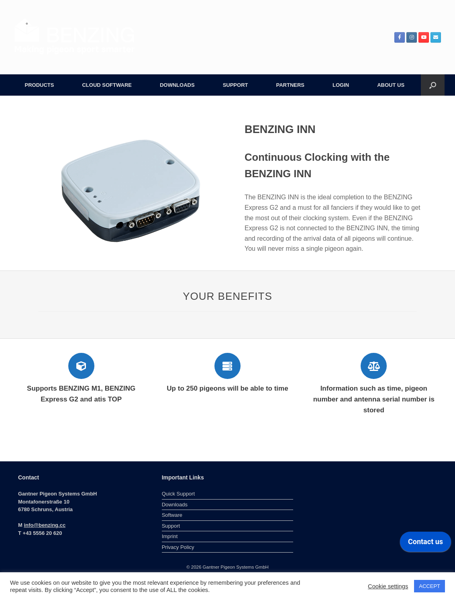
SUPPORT (235, 85)
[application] (425, 544)
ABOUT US (390, 85)
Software (172, 515)
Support (171, 526)
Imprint (170, 536)
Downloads (175, 505)
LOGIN (341, 85)
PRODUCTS (39, 85)
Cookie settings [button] (388, 586)
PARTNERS (290, 85)
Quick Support (178, 494)
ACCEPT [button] (429, 586)
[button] (433, 85)
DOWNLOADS (177, 85)
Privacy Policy (178, 547)
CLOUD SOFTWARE (107, 85)
